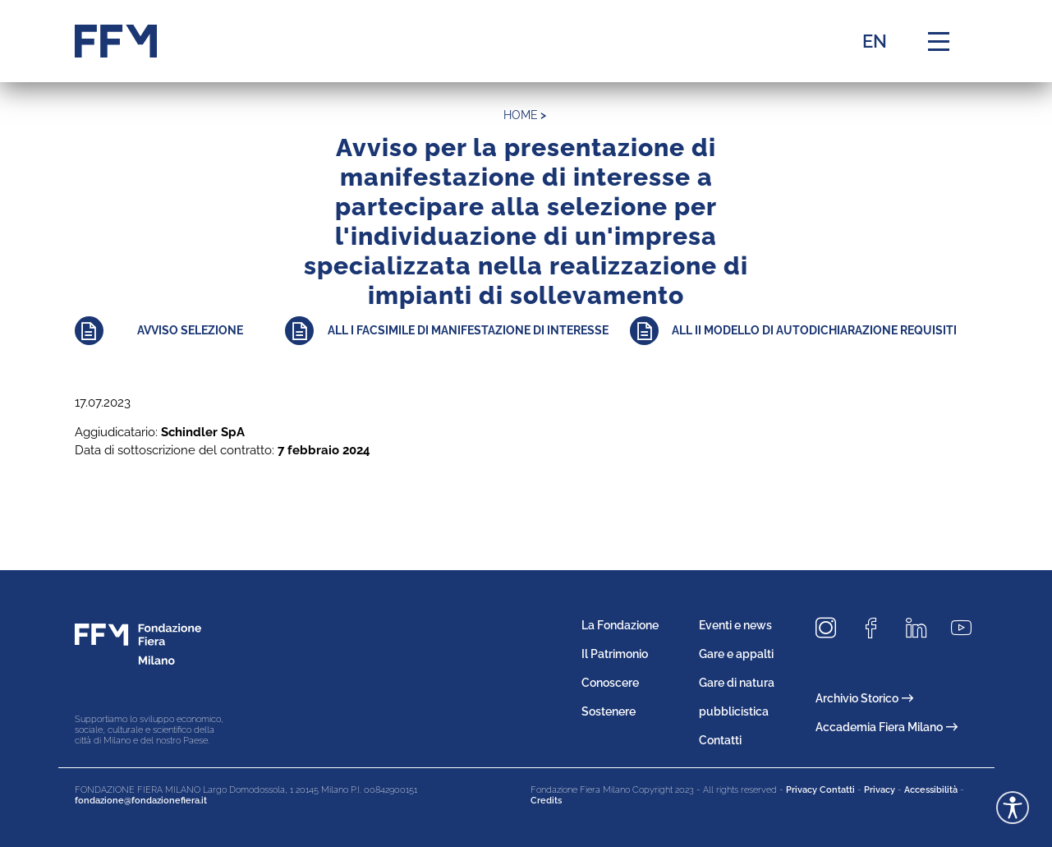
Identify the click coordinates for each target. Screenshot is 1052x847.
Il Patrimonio (614, 654)
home (520, 115)
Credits (546, 800)
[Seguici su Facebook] (877, 629)
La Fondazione (620, 625)
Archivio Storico (864, 698)
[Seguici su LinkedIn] (922, 629)
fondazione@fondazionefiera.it (141, 800)
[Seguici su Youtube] (967, 629)
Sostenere (608, 711)
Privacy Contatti (820, 790)
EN (874, 41)
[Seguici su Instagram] (831, 629)
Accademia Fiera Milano (886, 727)
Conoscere (610, 682)
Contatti (720, 740)
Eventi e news (735, 625)
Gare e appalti (736, 654)
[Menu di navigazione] (939, 41)
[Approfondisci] (180, 330)
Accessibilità (931, 790)
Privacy (879, 790)
